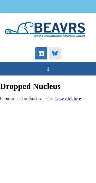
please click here (67, 98)
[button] (48, 69)
